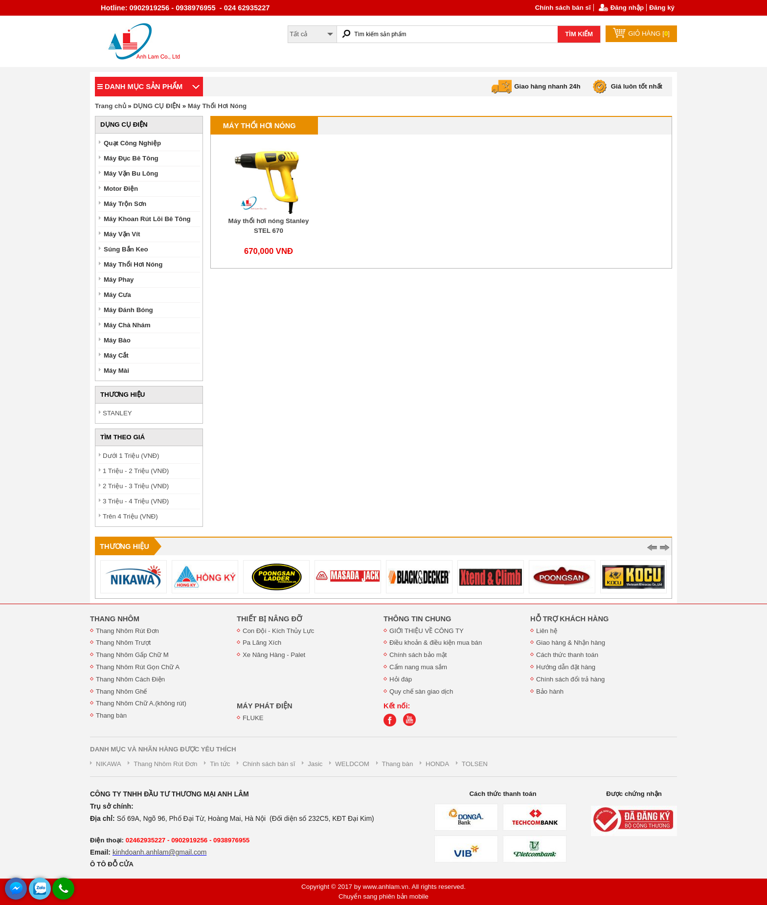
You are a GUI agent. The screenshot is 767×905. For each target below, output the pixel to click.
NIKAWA (108, 764)
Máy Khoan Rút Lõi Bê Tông (147, 219)
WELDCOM (352, 764)
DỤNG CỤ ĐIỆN (156, 106)
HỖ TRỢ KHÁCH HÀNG (569, 619)
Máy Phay (119, 279)
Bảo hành (550, 691)
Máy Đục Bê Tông (131, 158)
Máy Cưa (117, 294)
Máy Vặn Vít (122, 234)
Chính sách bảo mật (418, 654)
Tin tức (220, 764)
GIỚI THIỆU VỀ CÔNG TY (426, 630)
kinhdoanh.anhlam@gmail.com (159, 852)
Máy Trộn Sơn (125, 203)
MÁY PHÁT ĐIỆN (265, 706)
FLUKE (253, 718)
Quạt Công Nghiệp (132, 143)
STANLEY (117, 413)
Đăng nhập (627, 7)
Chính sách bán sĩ (563, 7)
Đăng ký (662, 7)
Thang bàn (111, 715)
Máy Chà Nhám (127, 325)
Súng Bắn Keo (126, 249)
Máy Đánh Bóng (128, 310)
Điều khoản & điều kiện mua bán (435, 642)
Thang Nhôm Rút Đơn (127, 630)
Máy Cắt (116, 355)
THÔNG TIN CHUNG (417, 619)
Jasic (315, 764)
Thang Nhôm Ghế (121, 691)
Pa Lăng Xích (262, 642)
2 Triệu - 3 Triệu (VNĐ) (136, 486)
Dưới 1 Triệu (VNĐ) (131, 455)
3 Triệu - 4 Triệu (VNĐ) (136, 501)
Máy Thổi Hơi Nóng (217, 106)
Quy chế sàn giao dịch (421, 691)
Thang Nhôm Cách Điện (130, 679)
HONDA (437, 764)
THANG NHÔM (114, 619)
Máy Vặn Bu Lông (131, 173)
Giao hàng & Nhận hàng (570, 642)
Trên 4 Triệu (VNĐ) (130, 516)
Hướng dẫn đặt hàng (565, 667)
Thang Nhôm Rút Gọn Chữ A (138, 667)
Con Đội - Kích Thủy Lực (278, 630)
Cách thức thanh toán (567, 654)
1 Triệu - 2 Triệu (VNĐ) (136, 471)
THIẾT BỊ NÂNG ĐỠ (269, 619)
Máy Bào (117, 340)
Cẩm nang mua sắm (418, 667)
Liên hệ (546, 630)
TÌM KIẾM (579, 34)
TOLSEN (475, 764)
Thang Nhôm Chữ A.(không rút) (141, 703)
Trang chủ (110, 106)
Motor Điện (121, 188)
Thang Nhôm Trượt (123, 642)
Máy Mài (116, 370)
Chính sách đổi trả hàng (570, 679)
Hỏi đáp (400, 679)
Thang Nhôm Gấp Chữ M (132, 654)
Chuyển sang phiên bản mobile (383, 896)
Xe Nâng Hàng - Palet (274, 654)
